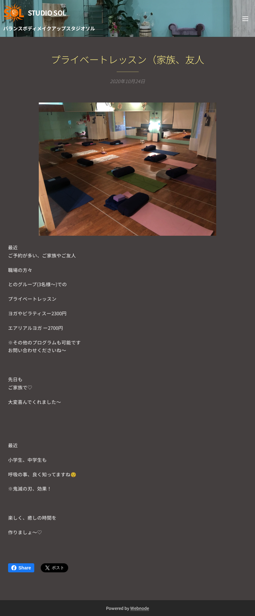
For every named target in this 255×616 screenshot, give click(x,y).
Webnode (139, 608)
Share (21, 567)
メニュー (245, 18)
